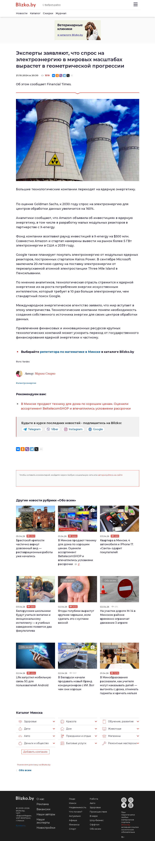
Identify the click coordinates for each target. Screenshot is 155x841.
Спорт (72, 828)
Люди (72, 798)
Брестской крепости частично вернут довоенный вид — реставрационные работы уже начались (34, 547)
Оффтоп (94, 824)
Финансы (74, 824)
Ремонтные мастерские (119, 743)
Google (95, 428)
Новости (22, 13)
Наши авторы (46, 813)
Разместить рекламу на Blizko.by (34, 764)
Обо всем (26, 509)
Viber (52, 428)
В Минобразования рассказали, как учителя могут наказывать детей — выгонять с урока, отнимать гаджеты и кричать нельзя (119, 684)
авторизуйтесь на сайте (110, 474)
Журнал (61, 13)
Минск (72, 802)
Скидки (48, 13)
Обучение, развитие (117, 721)
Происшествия (98, 811)
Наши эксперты (43, 820)
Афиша (73, 819)
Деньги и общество (32, 743)
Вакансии (43, 808)
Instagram (73, 428)
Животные (111, 728)
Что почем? (70, 509)
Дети (24, 728)
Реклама (43, 803)
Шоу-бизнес (97, 819)
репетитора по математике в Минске (70, 351)
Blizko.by (125, 824)
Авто (24, 735)
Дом (65, 728)
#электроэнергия (26, 383)
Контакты (21, 825)
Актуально (75, 815)
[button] (22, 480)
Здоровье (27, 721)
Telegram (32, 428)
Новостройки (46, 827)
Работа (94, 798)
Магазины (111, 735)
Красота (68, 721)
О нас (40, 798)
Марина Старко (45, 373)
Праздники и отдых (74, 735)
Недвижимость (77, 807)
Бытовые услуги (72, 743)
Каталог (35, 13)
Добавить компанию (35, 751)
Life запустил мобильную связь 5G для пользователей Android (33, 680)
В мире (94, 815)
